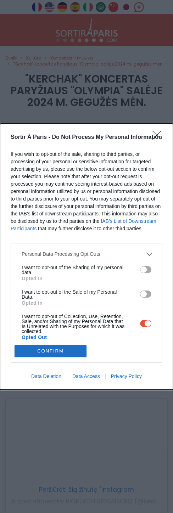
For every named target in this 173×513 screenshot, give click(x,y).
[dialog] (86, 257)
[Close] (159, 137)
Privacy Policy (126, 376)
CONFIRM (50, 351)
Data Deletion (46, 376)
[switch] (145, 269)
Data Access (86, 376)
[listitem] (86, 254)
